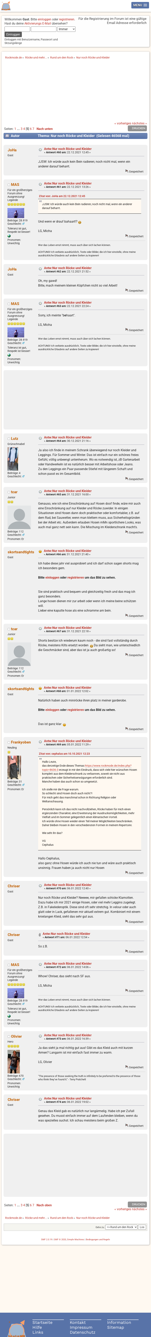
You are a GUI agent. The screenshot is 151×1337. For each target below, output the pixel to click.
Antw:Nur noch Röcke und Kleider (68, 149)
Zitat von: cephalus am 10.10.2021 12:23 (64, 753)
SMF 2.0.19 (46, 1239)
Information (119, 1322)
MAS (15, 184)
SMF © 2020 (60, 1239)
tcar (14, 492)
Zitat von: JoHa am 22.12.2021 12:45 (62, 196)
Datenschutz (82, 1332)
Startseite (42, 1322)
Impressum (81, 1327)
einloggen (44, 19)
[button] (140, 5)
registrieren (66, 19)
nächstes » (139, 123)
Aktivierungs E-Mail (37, 23)
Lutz (14, 438)
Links (37, 1332)
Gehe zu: (100, 1227)
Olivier (16, 1036)
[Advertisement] (75, 92)
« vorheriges (122, 123)
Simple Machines (75, 1239)
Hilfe (37, 1327)
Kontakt (78, 1322)
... (19, 129)
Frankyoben (21, 742)
